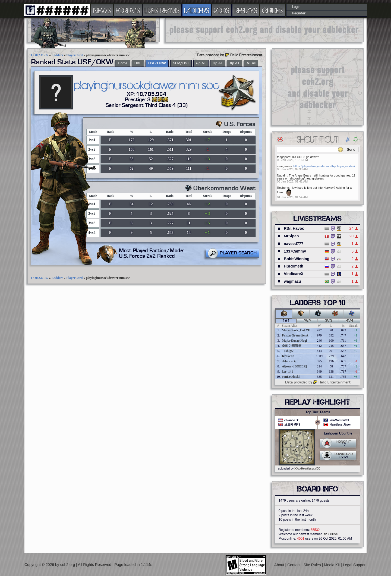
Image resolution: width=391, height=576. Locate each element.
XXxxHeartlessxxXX (307, 468)
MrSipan (291, 236)
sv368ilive (330, 534)
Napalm (282, 175)
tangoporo (284, 157)
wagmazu (292, 281)
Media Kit (332, 565)
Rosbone (283, 187)
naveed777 (293, 243)
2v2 (307, 321)
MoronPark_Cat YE (296, 330)
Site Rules (313, 565)
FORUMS (128, 10)
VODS (221, 10)
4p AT (234, 63)
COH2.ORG (39, 55)
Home (122, 63)
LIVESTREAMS (162, 10)
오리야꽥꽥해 (291, 346)
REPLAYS (246, 10)
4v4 (349, 321)
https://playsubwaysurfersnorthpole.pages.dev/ (324, 166)
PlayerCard (74, 55)
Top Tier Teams (317, 412)
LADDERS (196, 10)
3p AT (218, 63)
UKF (137, 63)
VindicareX (293, 274)
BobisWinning (296, 259)
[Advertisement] (264, 30)
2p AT (201, 63)
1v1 (286, 321)
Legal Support (355, 565)
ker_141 (287, 371)
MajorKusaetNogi (294, 340)
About (279, 565)
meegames (284, 166)
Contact (294, 565)
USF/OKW (157, 63)
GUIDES (273, 10)
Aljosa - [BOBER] (294, 366)
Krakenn (288, 356)
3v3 (328, 321)
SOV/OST (181, 63)
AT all (251, 63)
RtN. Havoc (294, 228)
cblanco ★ (289, 361)
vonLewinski (290, 377)
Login (296, 7)
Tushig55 (288, 351)
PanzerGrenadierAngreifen (301, 335)
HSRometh (293, 266)
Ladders (57, 55)
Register (299, 13)
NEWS (102, 10)
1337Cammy (295, 251)
